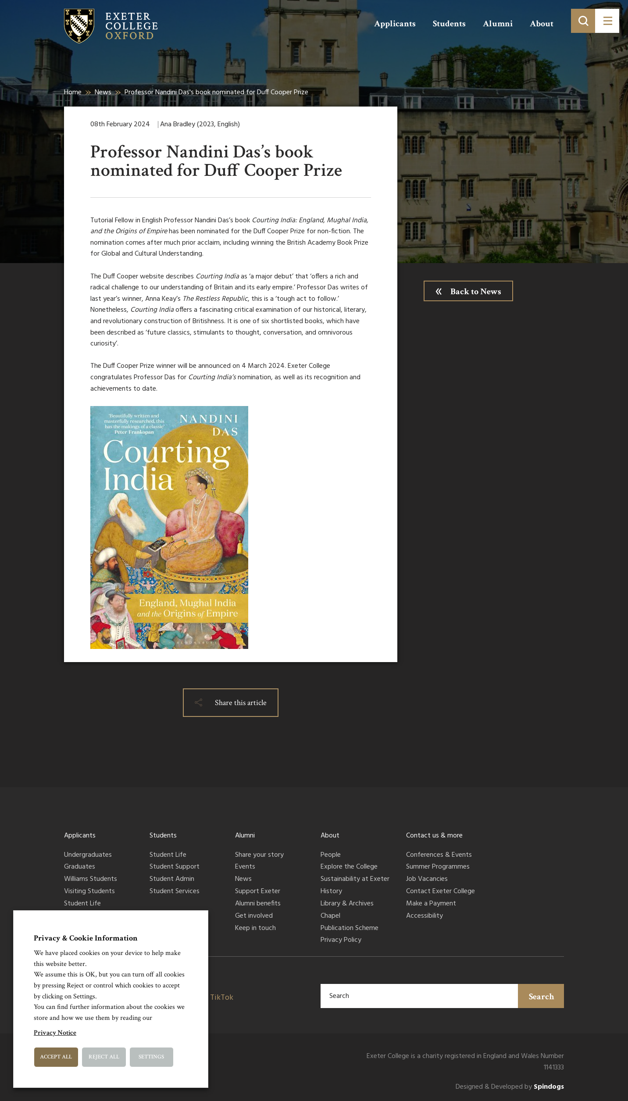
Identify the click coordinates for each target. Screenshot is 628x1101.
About (541, 23)
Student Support (175, 867)
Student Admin (172, 879)
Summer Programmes (438, 867)
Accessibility (424, 916)
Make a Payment (431, 904)
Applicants (395, 23)
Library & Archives (347, 904)
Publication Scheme (349, 928)
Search (541, 996)
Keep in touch (255, 928)
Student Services (175, 892)
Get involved (254, 916)
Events (245, 867)
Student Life (82, 904)
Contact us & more (434, 835)
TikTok (221, 997)
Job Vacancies (427, 879)
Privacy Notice (55, 1032)
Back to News (475, 291)
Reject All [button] (104, 1057)
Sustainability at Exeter (355, 879)
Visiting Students (89, 892)
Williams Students (90, 879)
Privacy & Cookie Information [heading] (86, 938)
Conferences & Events (439, 855)
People (331, 855)
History (331, 892)
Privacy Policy (341, 940)
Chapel (330, 916)
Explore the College (349, 867)
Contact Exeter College (440, 892)
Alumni (498, 23)
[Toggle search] (583, 21)
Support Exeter (257, 892)
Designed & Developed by (510, 1087)
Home (73, 92)
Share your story (259, 855)
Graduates (79, 867)
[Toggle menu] (607, 21)
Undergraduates (88, 855)
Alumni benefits (258, 904)
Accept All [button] (56, 1057)
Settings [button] (151, 1057)
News (103, 92)
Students (449, 23)
